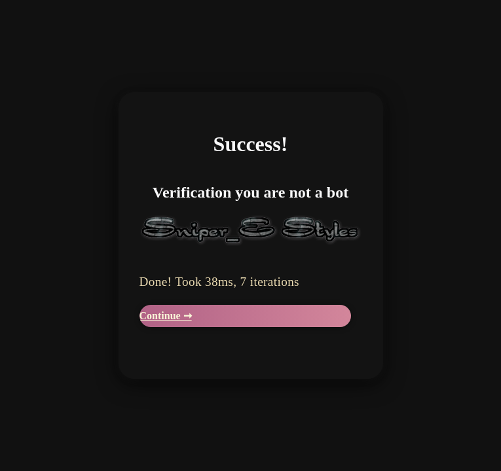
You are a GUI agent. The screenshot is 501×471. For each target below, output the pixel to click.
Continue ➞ (165, 315)
